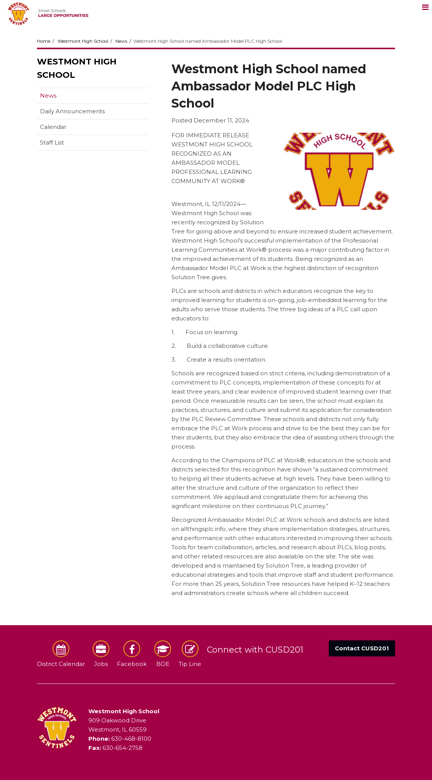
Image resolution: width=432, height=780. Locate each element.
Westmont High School (83, 41)
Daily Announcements (72, 111)
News (121, 41)
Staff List (52, 142)
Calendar (53, 126)
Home (43, 41)
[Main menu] (425, 7)
